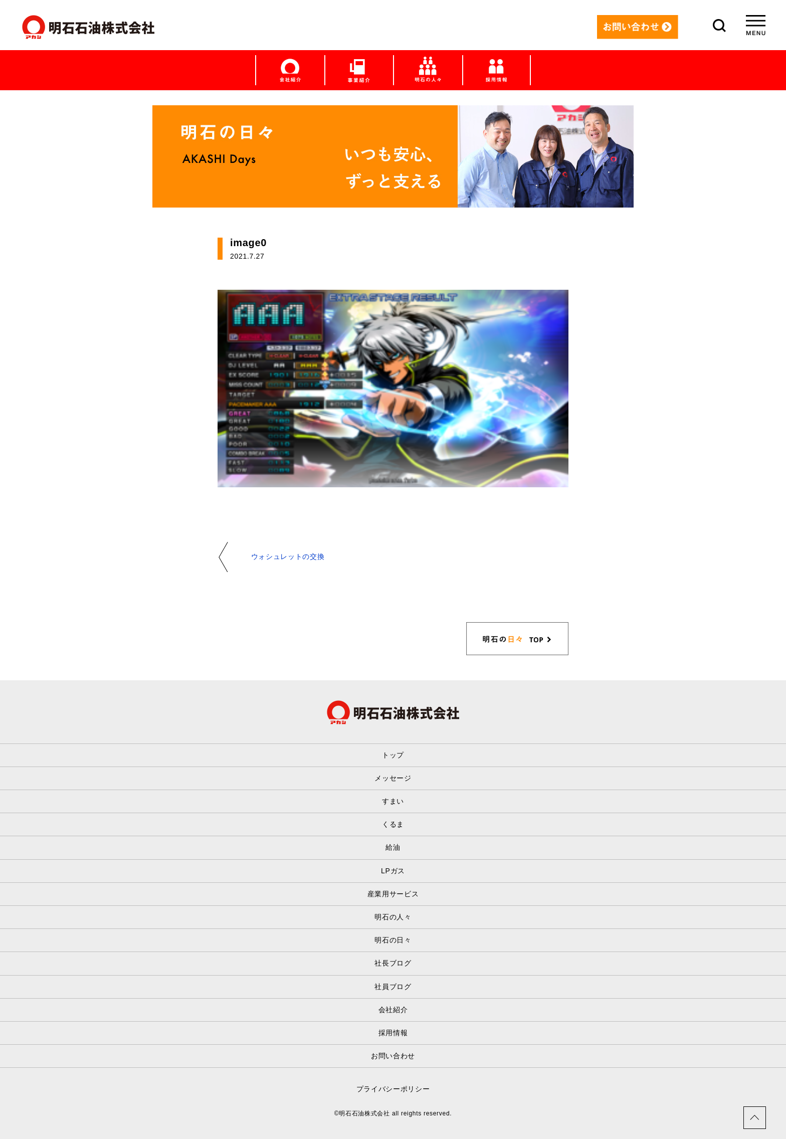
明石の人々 (393, 917)
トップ (393, 755)
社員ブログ (393, 987)
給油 (392, 847)
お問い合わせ (393, 1056)
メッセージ (393, 778)
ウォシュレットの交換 (288, 556)
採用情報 (393, 1033)
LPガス (393, 871)
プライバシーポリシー (393, 1089)
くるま (393, 824)
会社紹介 (393, 1010)
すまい (393, 801)
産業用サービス (393, 894)
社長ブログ (393, 963)
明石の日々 (393, 940)
